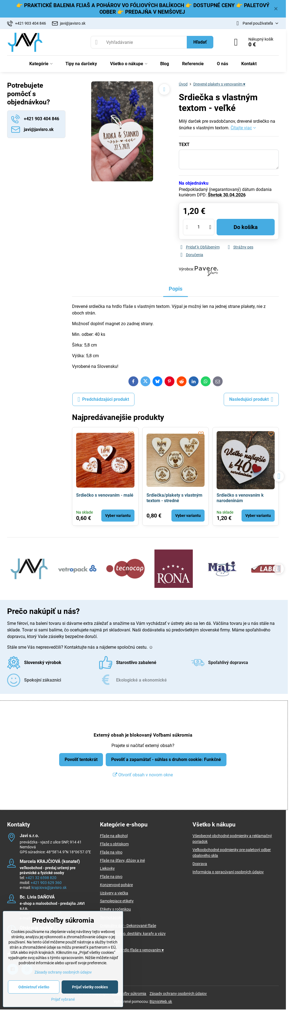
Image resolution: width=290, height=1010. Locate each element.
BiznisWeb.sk (161, 1001)
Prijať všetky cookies (90, 987)
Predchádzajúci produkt (103, 399)
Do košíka (246, 227)
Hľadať (200, 42)
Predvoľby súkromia (129, 993)
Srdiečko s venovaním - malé (104, 495)
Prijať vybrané (63, 999)
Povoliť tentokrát (81, 759)
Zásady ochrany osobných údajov (178, 993)
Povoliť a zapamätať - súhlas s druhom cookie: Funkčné (166, 759)
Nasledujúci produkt (251, 399)
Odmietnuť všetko (33, 987)
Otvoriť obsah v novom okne (143, 774)
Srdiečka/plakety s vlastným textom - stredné (174, 498)
